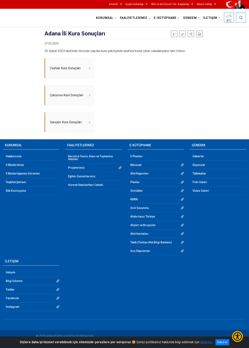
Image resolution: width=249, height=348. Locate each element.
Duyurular (199, 164)
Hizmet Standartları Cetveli (85, 185)
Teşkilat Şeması (16, 182)
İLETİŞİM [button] (210, 18)
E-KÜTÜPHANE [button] (165, 18)
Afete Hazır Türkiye (142, 216)
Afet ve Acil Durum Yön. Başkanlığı (170, 4)
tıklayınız (206, 342)
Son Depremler (140, 251)
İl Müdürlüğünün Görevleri (23, 173)
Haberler (198, 156)
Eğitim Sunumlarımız (81, 176)
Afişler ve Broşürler (143, 225)
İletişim (10, 272)
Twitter (10, 289)
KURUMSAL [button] (104, 18)
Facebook (12, 298)
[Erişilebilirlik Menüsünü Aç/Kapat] (237, 336)
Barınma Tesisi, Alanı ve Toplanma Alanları (90, 158)
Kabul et (222, 342)
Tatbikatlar (199, 173)
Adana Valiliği (204, 4)
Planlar (135, 182)
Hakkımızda (13, 156)
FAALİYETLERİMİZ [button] (133, 18)
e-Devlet (113, 4)
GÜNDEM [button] (190, 18)
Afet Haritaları (139, 233)
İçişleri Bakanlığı (135, 4)
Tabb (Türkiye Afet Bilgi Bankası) (151, 242)
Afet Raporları (139, 173)
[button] (191, 34)
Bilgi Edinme (14, 281)
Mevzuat (135, 164)
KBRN (134, 199)
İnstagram (12, 306)
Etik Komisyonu (16, 190)
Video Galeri (201, 190)
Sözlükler (136, 190)
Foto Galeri (200, 182)
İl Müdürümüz (15, 164)
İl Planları (136, 156)
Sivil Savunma (139, 208)
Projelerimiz (76, 167)
